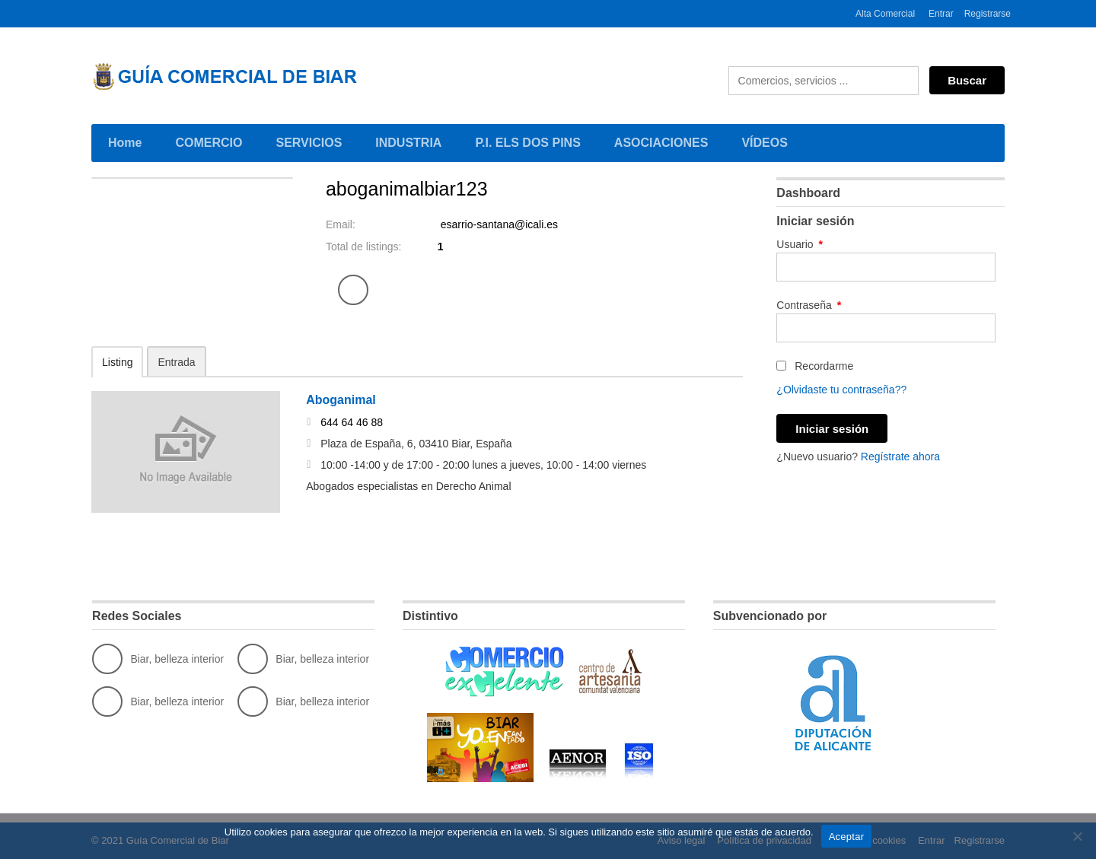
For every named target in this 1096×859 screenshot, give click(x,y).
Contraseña (808, 305)
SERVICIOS (311, 141)
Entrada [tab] (176, 362)
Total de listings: (364, 246)
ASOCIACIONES (664, 141)
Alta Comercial (885, 13)
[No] (1077, 836)
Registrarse (987, 13)
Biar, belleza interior (158, 659)
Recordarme (814, 366)
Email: (340, 224)
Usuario (799, 244)
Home (125, 142)
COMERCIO (211, 141)
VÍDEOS (764, 142)
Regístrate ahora (900, 456)
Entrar (941, 13)
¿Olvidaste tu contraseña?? (841, 389)
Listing (117, 362)
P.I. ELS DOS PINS (527, 142)
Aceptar (847, 836)
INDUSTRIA (411, 141)
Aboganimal (341, 399)
